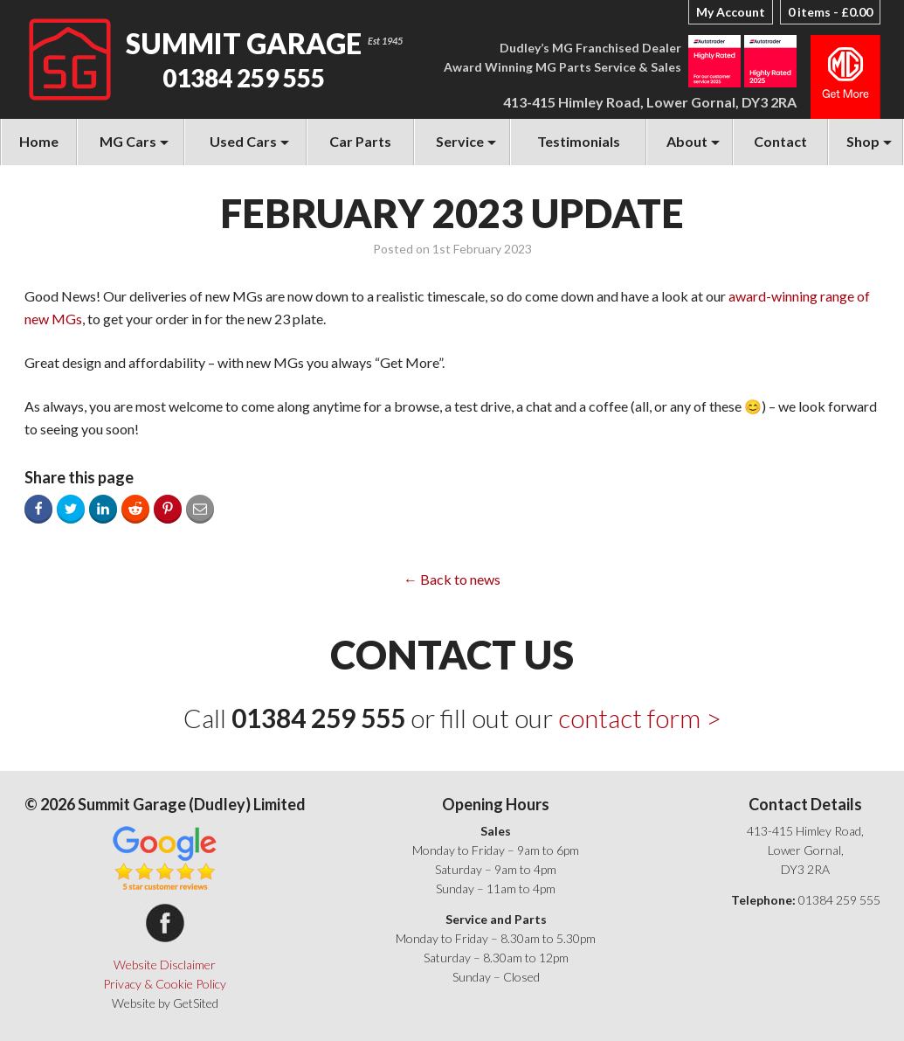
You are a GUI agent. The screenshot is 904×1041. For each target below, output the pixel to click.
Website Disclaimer (165, 964)
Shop (863, 141)
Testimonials (578, 141)
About (686, 141)
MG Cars (128, 141)
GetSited (195, 1003)
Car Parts (360, 141)
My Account (730, 11)
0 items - (830, 11)
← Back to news (452, 579)
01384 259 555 (243, 78)
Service (460, 141)
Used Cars (243, 141)
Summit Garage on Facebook (165, 923)
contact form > (639, 717)
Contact (780, 141)
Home (39, 141)
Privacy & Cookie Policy (164, 983)
